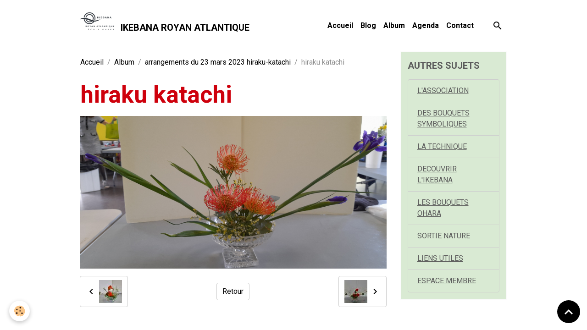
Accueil (340, 25)
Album (394, 25)
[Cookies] (19, 311)
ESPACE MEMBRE (446, 280)
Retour (233, 291)
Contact (460, 25)
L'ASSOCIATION (443, 90)
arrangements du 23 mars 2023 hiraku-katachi (218, 62)
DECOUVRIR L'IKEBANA (437, 174)
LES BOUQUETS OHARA (443, 208)
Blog (368, 25)
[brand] (164, 25)
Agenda (425, 25)
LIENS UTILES (440, 258)
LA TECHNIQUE (442, 146)
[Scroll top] (568, 311)
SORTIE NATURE (443, 235)
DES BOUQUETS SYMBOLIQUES (443, 118)
